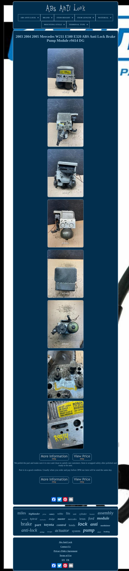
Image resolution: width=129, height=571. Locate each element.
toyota (49, 525)
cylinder (83, 514)
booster (92, 514)
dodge (52, 519)
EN (63, 560)
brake (26, 524)
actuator (62, 530)
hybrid (33, 518)
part (38, 525)
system (76, 531)
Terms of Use (65, 555)
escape (49, 532)
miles (21, 513)
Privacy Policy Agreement (65, 551)
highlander (34, 513)
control (61, 525)
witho (60, 513)
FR (67, 560)
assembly (106, 512)
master (61, 518)
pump (88, 530)
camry (51, 514)
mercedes (72, 519)
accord (24, 519)
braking (107, 532)
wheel (99, 532)
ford (91, 518)
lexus (82, 518)
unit (74, 514)
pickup (42, 532)
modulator (105, 525)
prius (44, 514)
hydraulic (43, 519)
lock (82, 524)
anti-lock (29, 530)
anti (94, 524)
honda (72, 525)
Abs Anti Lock (65, 542)
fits (68, 513)
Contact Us (65, 546)
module (103, 518)
